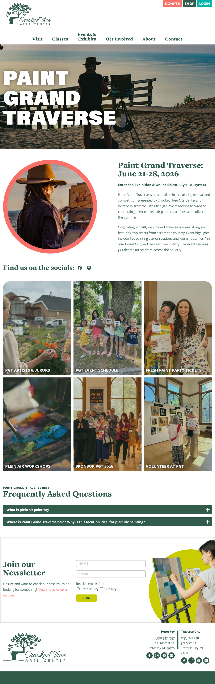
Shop (189, 3)
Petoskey (108, 589)
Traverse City (87, 589)
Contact (173, 39)
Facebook (149, 655)
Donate (172, 3)
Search (158, 3)
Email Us (171, 655)
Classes (60, 39)
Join (86, 598)
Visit (38, 39)
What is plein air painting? (28, 509)
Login (204, 3)
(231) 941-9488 (191, 638)
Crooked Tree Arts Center (27, 14)
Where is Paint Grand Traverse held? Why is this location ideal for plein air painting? (75, 521)
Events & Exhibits (86, 36)
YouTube (164, 655)
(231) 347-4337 (165, 638)
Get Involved (119, 39)
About (149, 39)
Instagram (157, 655)
